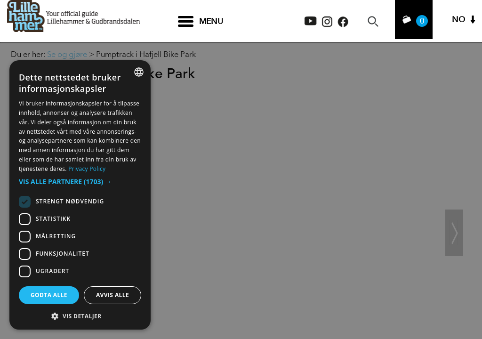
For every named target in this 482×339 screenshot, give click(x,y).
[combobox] (139, 72)
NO (458, 21)
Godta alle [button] (49, 295)
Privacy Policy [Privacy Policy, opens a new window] (86, 169)
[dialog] (80, 195)
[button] (80, 181)
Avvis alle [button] (112, 295)
